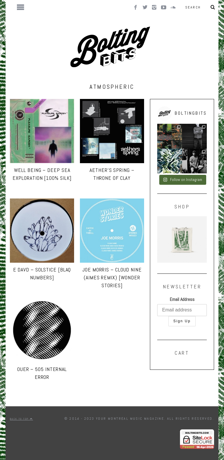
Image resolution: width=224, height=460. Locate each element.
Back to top (21, 418)
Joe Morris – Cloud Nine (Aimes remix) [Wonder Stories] (112, 277)
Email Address (182, 299)
